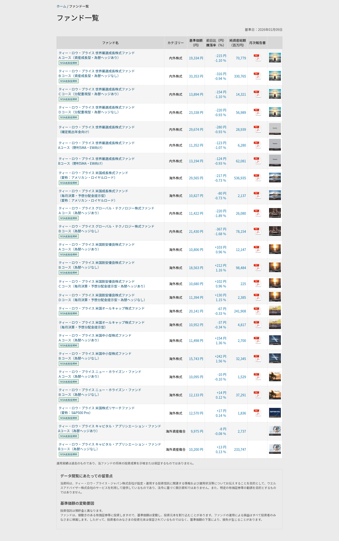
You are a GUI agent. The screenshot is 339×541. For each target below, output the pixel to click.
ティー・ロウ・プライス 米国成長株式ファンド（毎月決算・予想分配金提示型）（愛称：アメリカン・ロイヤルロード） (93, 196)
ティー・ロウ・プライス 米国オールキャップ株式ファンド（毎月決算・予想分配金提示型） (101, 324)
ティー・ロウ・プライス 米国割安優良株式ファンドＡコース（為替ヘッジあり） (96, 246)
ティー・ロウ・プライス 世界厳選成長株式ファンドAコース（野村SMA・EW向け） (96, 145)
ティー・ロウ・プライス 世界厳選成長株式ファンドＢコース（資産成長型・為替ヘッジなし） (96, 73)
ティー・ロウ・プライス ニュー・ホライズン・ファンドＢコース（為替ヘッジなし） (99, 392)
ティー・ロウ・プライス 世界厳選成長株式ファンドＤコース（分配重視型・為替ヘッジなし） (96, 109)
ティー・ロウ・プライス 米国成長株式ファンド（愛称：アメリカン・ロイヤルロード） (93, 175)
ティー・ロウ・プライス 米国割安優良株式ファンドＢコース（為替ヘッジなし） (96, 265)
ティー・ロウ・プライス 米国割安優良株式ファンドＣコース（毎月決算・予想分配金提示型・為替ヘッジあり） (102, 283)
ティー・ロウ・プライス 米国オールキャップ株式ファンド (102, 308)
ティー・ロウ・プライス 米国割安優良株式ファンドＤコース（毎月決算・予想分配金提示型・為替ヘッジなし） (102, 297)
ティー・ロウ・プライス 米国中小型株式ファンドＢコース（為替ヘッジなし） (95, 356)
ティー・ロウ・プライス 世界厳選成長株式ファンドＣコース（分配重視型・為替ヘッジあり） (96, 91)
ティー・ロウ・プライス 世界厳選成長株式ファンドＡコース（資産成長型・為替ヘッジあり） (96, 55)
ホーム (61, 6)
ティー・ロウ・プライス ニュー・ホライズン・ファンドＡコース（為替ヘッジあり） (99, 374)
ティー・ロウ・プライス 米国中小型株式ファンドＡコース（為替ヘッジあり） (95, 337)
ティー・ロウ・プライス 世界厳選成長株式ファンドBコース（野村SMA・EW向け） (96, 161)
